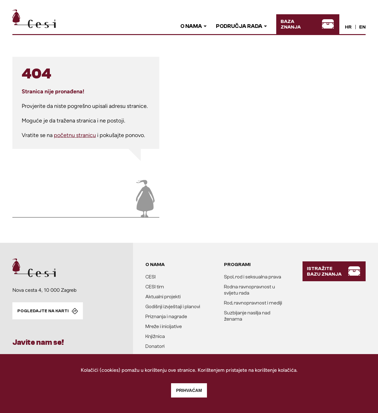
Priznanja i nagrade (166, 316)
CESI (150, 277)
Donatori (155, 346)
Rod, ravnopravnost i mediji (253, 303)
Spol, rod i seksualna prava (252, 277)
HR (348, 27)
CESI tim (154, 287)
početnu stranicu (75, 135)
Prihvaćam (189, 390)
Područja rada (239, 26)
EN (362, 27)
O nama (191, 26)
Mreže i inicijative (163, 326)
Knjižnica (155, 336)
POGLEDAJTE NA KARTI (43, 311)
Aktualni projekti (163, 297)
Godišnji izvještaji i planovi (172, 306)
